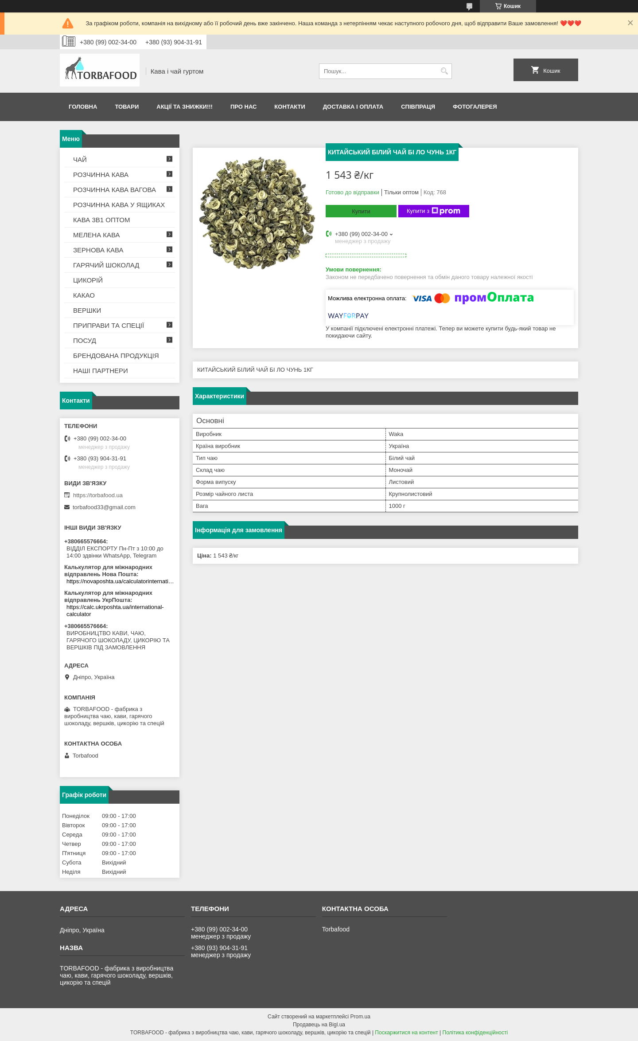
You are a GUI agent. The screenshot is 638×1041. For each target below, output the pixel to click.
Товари (127, 106)
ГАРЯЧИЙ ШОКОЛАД (106, 265)
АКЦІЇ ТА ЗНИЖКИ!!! (184, 106)
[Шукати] (444, 71)
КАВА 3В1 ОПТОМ (101, 220)
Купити (361, 211)
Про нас (243, 106)
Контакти (289, 106)
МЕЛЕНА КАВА (96, 235)
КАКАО (84, 295)
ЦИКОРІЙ (88, 280)
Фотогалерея (475, 106)
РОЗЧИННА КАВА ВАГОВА (114, 189)
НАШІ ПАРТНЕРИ (100, 370)
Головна (83, 106)
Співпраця (418, 106)
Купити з (433, 211)
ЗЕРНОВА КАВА (98, 250)
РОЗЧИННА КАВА (100, 174)
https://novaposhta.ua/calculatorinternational (120, 581)
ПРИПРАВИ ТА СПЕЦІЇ (108, 325)
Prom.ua (360, 1017)
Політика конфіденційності (475, 1032)
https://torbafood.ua (98, 495)
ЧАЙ (80, 159)
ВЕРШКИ (87, 310)
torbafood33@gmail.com (104, 507)
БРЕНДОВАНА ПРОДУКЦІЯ (116, 355)
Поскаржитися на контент (406, 1032)
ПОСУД (84, 340)
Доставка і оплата (353, 106)
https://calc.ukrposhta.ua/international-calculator (115, 610)
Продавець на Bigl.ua (319, 1024)
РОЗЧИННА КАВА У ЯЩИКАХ (119, 204)
